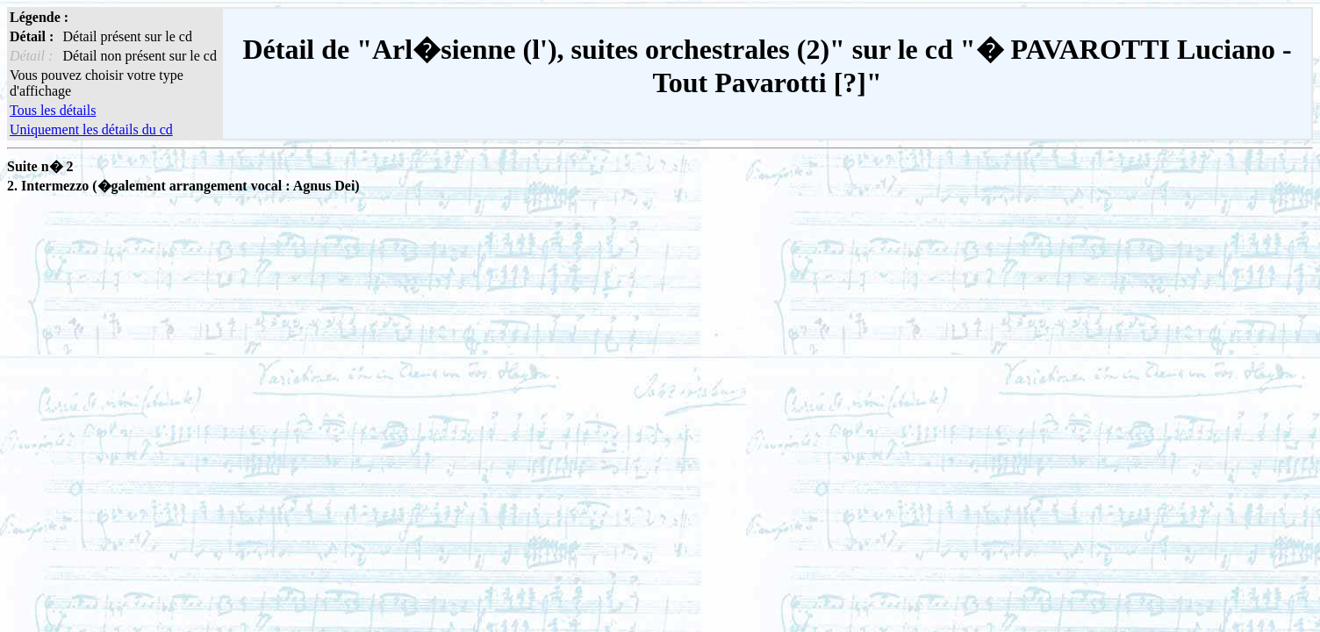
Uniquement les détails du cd (91, 129)
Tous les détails (53, 110)
